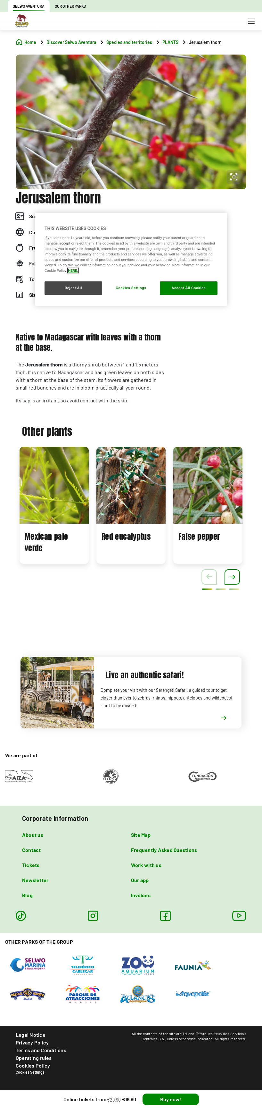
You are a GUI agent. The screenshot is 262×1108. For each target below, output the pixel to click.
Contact (31, 850)
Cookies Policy (33, 1065)
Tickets (31, 865)
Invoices (141, 895)
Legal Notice (30, 1035)
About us (32, 835)
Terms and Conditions (41, 1050)
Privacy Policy (32, 1042)
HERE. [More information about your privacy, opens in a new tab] (73, 270)
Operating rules (34, 1058)
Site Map (141, 835)
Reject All (73, 288)
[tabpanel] (54, 505)
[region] (131, 259)
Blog (27, 895)
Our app (140, 880)
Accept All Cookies (189, 288)
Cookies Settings (30, 1072)
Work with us (146, 865)
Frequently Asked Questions (164, 850)
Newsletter (35, 880)
